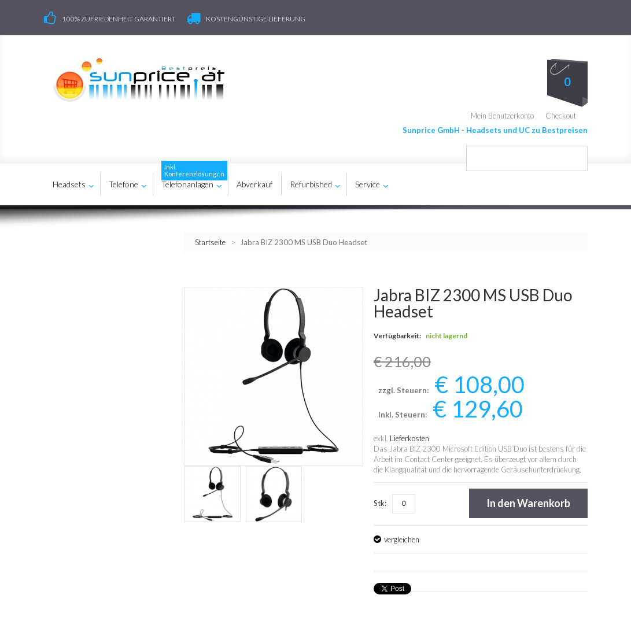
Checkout (560, 115)
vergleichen (401, 539)
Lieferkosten (409, 438)
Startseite (210, 242)
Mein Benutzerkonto (502, 115)
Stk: (380, 503)
